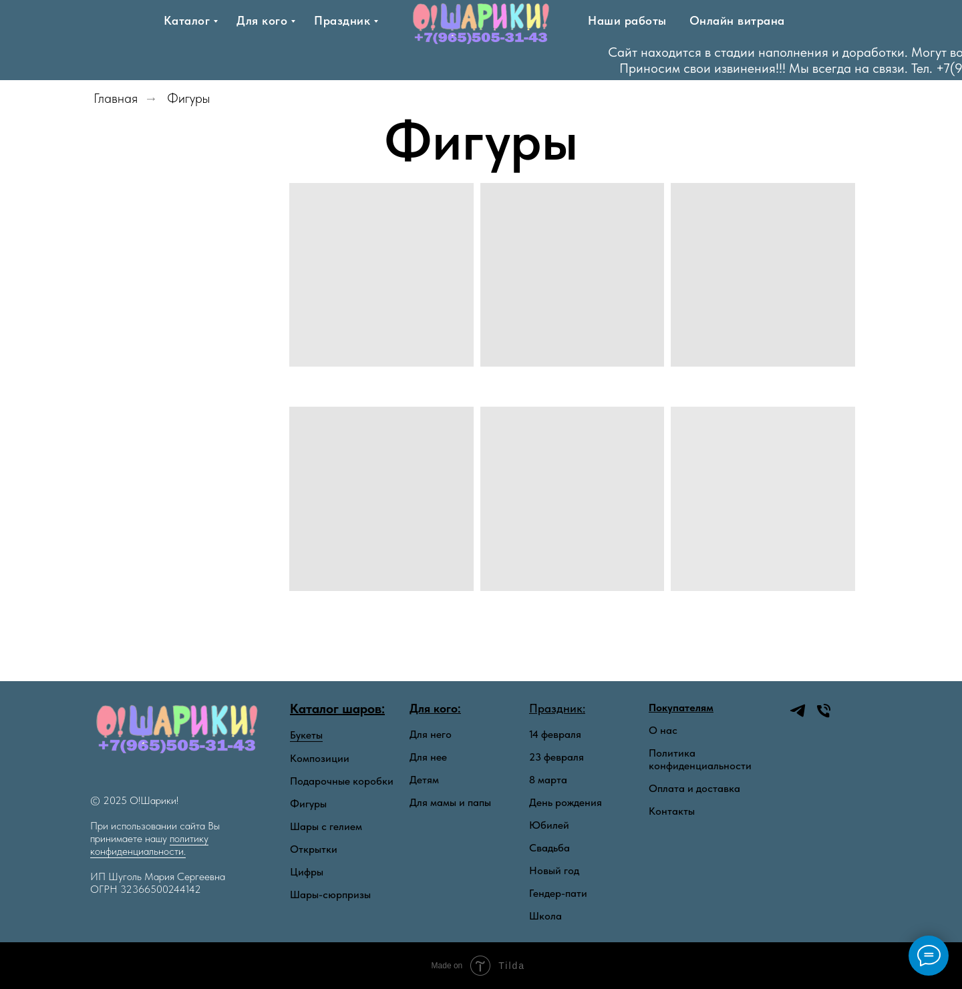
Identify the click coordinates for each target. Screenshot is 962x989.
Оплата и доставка (694, 788)
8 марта (548, 779)
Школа (545, 916)
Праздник (342, 20)
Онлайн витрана (737, 20)
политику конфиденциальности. (149, 844)
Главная (116, 98)
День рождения (565, 802)
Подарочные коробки (341, 781)
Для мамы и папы (450, 802)
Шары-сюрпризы (330, 894)
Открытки (313, 849)
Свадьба (549, 847)
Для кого (261, 20)
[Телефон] (823, 716)
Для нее (428, 757)
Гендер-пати (558, 893)
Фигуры (188, 98)
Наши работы (627, 20)
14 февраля (555, 734)
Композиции (319, 758)
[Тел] (726, 60)
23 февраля (556, 757)
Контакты (672, 811)
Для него (431, 734)
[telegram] (700, 60)
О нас (663, 730)
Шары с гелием (326, 826)
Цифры (306, 871)
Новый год (554, 870)
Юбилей (549, 825)
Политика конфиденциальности (700, 759)
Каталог (187, 20)
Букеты (306, 735)
